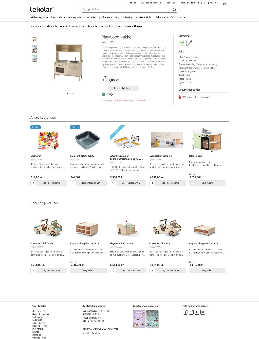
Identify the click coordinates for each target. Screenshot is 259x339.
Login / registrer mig (208, 3)
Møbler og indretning (43, 17)
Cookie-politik (38, 323)
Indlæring (127, 17)
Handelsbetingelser (40, 314)
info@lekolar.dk (95, 318)
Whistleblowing (39, 338)
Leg (117, 17)
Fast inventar (178, 17)
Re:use (133, 3)
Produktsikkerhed (39, 326)
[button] (67, 93)
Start (33, 26)
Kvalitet (35, 332)
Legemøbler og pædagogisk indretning (79, 26)
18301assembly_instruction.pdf (194, 97)
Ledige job (36, 335)
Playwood (118, 26)
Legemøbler (106, 26)
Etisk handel (37, 329)
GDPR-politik (37, 320)
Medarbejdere (188, 3)
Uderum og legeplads (69, 17)
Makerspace (161, 17)
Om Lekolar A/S (38, 311)
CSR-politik (37, 317)
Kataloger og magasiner (151, 3)
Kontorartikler (143, 17)
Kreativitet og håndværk (98, 17)
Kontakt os (172, 3)
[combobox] (129, 9)
